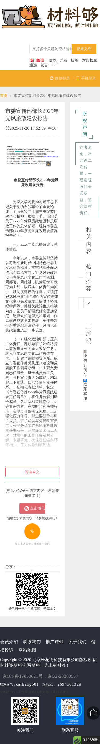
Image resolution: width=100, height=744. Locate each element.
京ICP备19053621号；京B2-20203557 (40, 676)
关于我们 (78, 641)
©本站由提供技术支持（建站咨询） (35, 692)
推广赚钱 (55, 641)
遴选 (33, 65)
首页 (3, 96)
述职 (52, 60)
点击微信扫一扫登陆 (34, 508)
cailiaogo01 (27, 684)
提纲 (74, 60)
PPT (54, 65)
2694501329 (69, 684)
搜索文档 (84, 49)
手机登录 (86, 78)
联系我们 (32, 641)
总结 (63, 60)
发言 (44, 65)
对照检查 (89, 60)
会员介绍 (9, 641)
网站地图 (27, 650)
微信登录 (60, 78)
